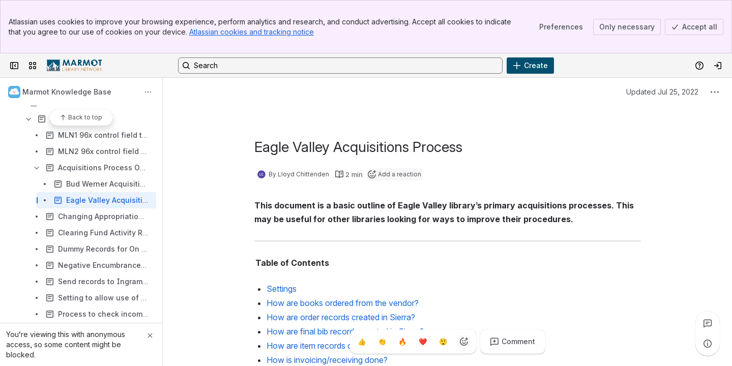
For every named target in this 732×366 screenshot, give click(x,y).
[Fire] (403, 341)
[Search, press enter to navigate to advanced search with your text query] (340, 65)
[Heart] (423, 341)
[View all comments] (707, 323)
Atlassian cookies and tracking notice (251, 31)
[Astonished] (443, 341)
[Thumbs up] (362, 341)
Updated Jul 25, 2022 (662, 91)
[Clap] (382, 341)
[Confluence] (74, 65)
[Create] (530, 65)
